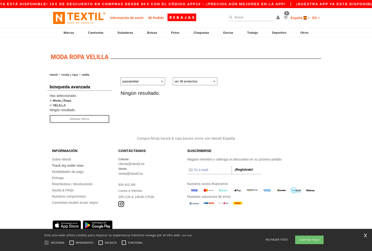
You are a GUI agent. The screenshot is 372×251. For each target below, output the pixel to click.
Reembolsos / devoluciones (72, 177)
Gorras (228, 32)
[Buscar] (250, 17)
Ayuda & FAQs (63, 183)
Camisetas (95, 32)
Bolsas (152, 32)
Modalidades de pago (68, 165)
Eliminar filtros (79, 112)
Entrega (58, 171)
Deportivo (279, 32)
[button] (278, 18)
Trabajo (252, 32)
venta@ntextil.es (130, 167)
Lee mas (187, 235)
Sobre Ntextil (61, 153)
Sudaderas (125, 32)
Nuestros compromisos (69, 190)
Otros (304, 32)
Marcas (69, 32)
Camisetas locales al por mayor (75, 196)
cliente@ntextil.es (131, 157)
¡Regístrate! (244, 163)
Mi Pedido (156, 18)
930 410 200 (127, 178)
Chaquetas (201, 32)
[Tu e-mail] (209, 163)
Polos (175, 32)
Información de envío (127, 18)
